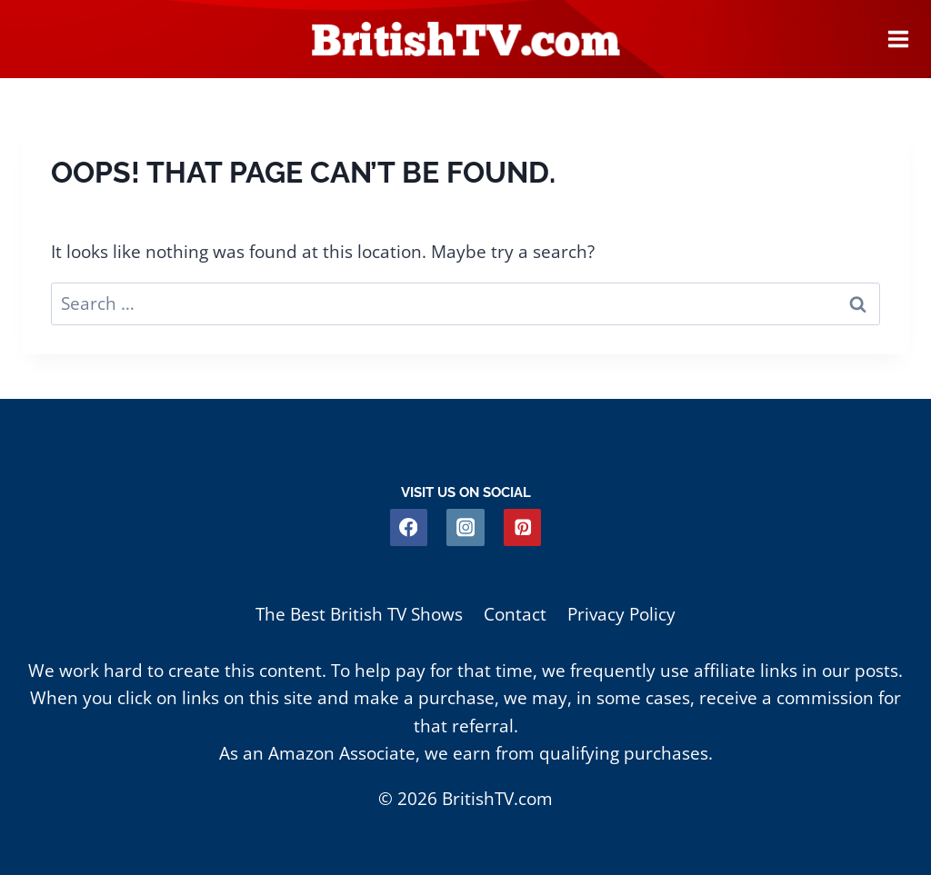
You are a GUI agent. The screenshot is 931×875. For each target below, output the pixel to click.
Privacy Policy (621, 614)
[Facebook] (408, 527)
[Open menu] (898, 39)
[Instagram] (465, 527)
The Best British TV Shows (359, 614)
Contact (515, 614)
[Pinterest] (522, 527)
